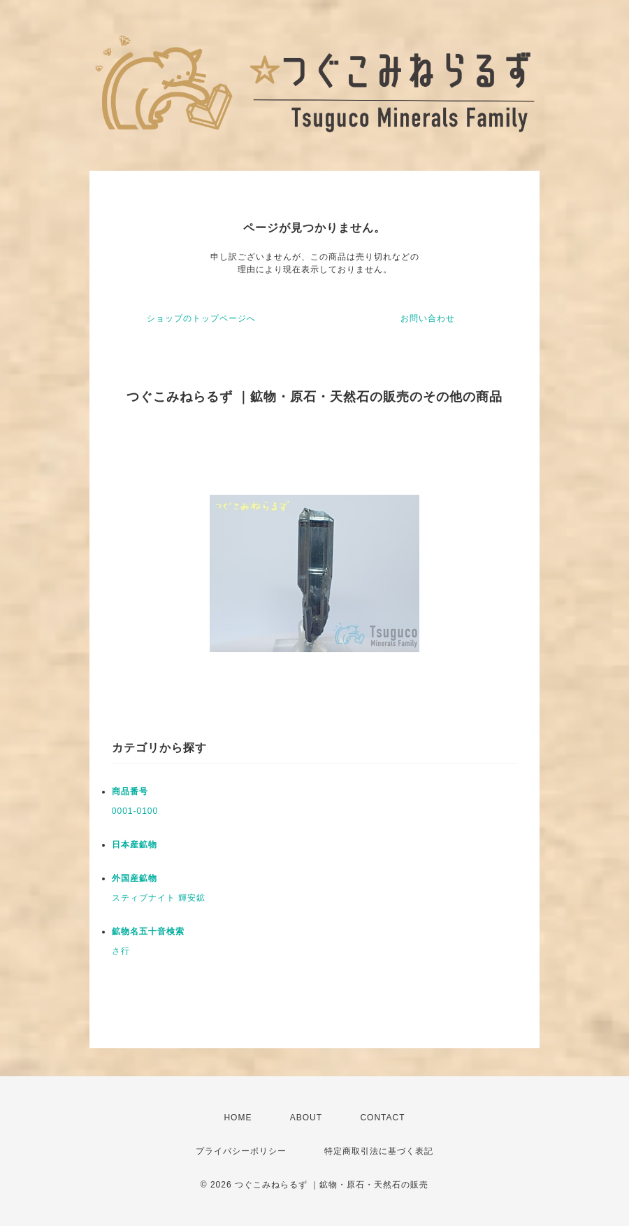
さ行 (121, 951)
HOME (238, 1117)
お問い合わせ (427, 318)
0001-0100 (135, 811)
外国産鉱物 (134, 878)
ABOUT (306, 1117)
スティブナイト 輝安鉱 (158, 898)
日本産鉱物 (134, 845)
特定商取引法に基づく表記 (378, 1151)
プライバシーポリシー (241, 1151)
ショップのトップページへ (201, 318)
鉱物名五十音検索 (148, 931)
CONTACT (382, 1117)
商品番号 (130, 791)
